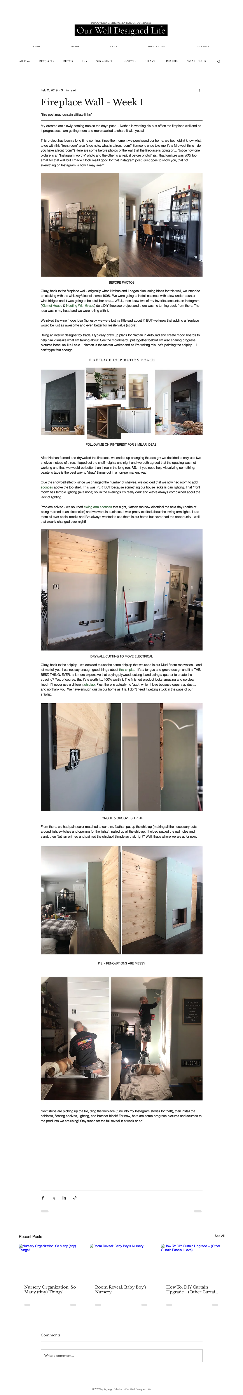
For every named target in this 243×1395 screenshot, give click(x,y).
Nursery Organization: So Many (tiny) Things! (50, 1289)
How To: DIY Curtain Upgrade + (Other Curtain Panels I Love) (192, 1289)
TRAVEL (151, 61)
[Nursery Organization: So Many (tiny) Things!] (50, 1262)
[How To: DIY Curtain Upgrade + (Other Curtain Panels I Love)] (192, 1262)
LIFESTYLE (128, 61)
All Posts (24, 61)
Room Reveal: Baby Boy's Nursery (121, 1289)
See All (219, 1236)
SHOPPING (104, 61)
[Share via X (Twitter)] (53, 1198)
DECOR (68, 61)
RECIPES (172, 61)
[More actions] (200, 90)
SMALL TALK (196, 61)
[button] (113, 46)
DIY (84, 61)
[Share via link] (75, 1198)
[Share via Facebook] (43, 1198)
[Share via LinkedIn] (64, 1198)
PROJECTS (46, 61)
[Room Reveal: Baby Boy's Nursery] (121, 1262)
